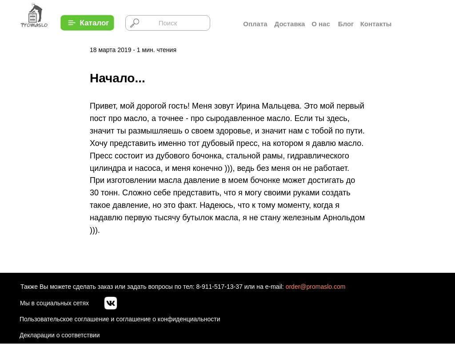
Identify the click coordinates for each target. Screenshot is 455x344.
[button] (94, 23)
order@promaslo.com (316, 286)
